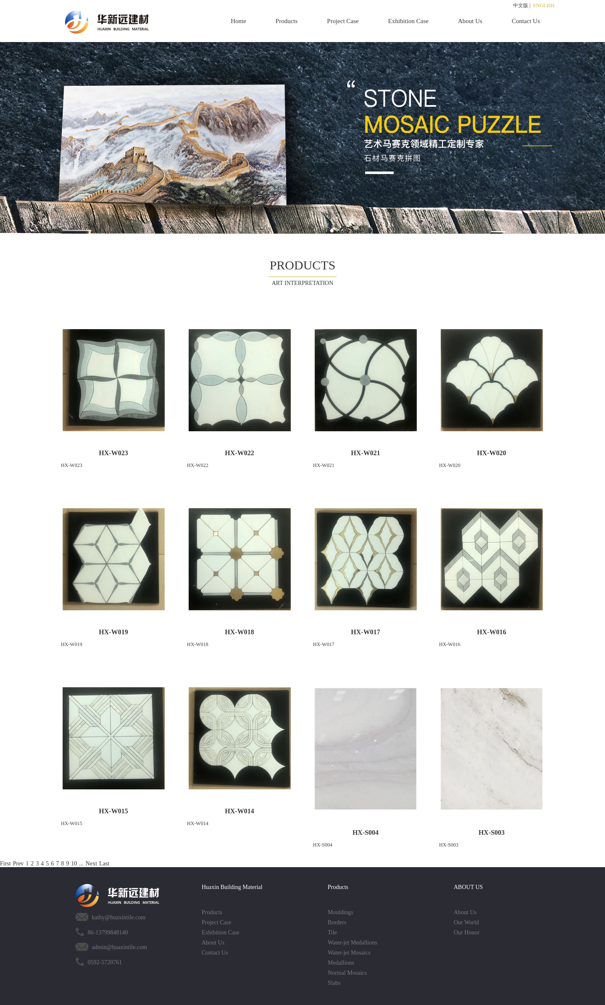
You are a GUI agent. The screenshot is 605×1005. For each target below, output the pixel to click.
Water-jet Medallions (352, 942)
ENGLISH (544, 5)
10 (74, 863)
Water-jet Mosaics (349, 953)
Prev (18, 863)
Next (91, 863)
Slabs (334, 983)
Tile (332, 932)
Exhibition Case (408, 21)
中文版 (520, 5)
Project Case (342, 21)
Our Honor (466, 932)
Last (104, 863)
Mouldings (340, 912)
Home (238, 21)
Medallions (341, 963)
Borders (337, 922)
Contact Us (526, 21)
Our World (466, 922)
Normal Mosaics (347, 973)
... (81, 863)
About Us (470, 21)
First (5, 863)
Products (287, 21)
